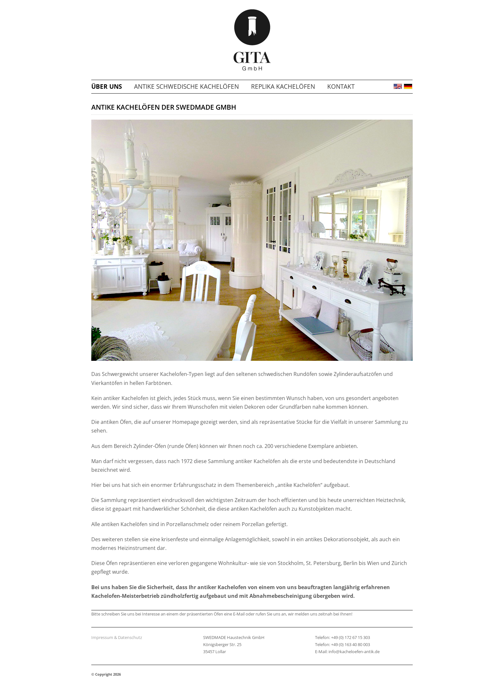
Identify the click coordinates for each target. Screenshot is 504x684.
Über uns (106, 86)
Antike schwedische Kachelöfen (186, 86)
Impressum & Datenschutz (116, 637)
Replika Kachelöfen (283, 86)
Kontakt (341, 86)
